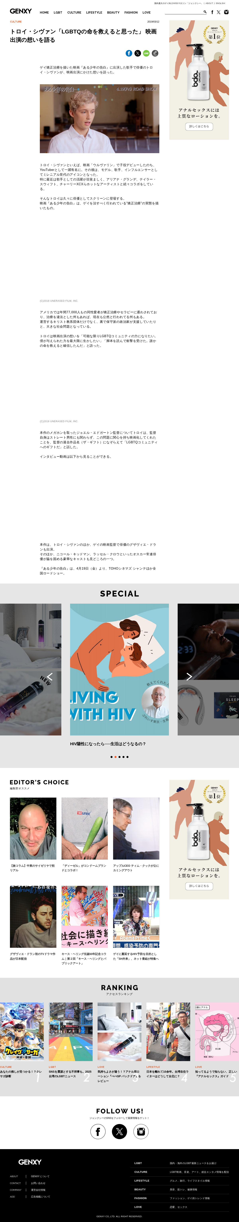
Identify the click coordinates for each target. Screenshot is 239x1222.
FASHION (131, 12)
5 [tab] (127, 757)
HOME (44, 12)
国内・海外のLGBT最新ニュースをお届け (175, 1163)
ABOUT (209, 3)
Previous (50, 677)
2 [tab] (116, 757)
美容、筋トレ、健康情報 (165, 1189)
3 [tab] (119, 757)
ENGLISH (220, 3)
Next (189, 677)
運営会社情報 (27, 1190)
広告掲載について (30, 1196)
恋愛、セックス (160, 1207)
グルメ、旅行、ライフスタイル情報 (172, 1180)
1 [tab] (112, 757)
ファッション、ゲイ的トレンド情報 (172, 1198)
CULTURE (74, 12)
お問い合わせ (27, 1183)
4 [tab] (123, 757)
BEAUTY (113, 12)
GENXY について (30, 1176)
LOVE (147, 12)
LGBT (58, 12)
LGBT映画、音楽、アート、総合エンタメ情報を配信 (181, 1172)
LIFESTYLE (94, 12)
